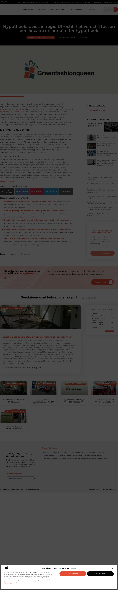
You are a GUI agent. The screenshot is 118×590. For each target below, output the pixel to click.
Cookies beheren (100, 573)
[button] (113, 568)
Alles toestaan (73, 573)
